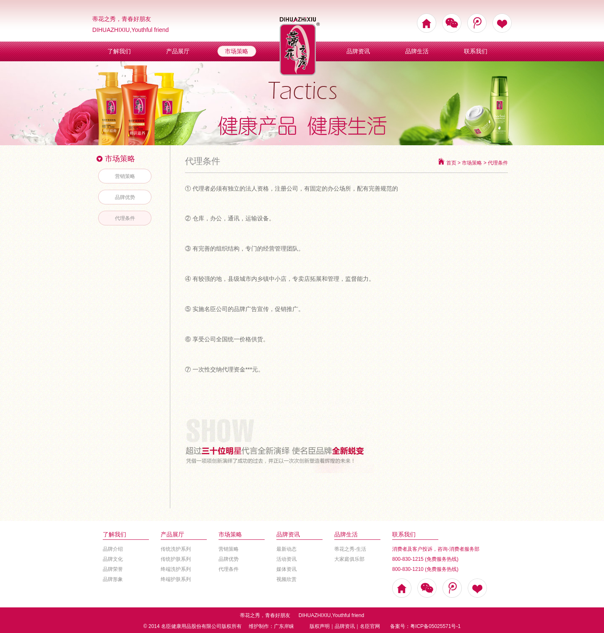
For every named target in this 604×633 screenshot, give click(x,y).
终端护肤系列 (176, 579)
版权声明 (320, 626)
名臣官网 (370, 626)
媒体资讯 (286, 569)
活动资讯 (286, 559)
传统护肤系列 (176, 559)
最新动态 (286, 549)
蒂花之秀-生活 (350, 549)
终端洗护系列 (176, 569)
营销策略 (125, 176)
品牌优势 (125, 197)
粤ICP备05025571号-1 (435, 626)
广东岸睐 (284, 626)
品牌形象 (113, 579)
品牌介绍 (113, 549)
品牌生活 (417, 51)
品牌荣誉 (113, 569)
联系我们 (475, 51)
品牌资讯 (358, 51)
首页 (451, 163)
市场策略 (236, 51)
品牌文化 (113, 559)
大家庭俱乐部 (349, 559)
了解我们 (119, 51)
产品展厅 (178, 51)
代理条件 (125, 218)
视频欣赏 (286, 579)
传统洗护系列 (176, 549)
